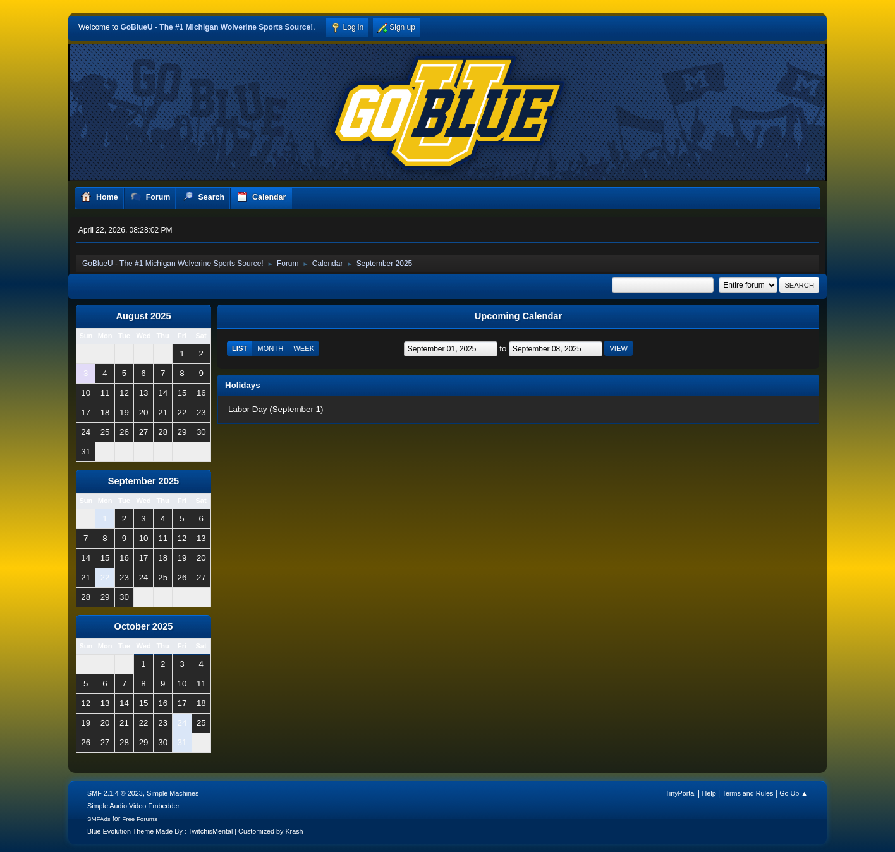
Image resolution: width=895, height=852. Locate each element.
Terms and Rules (748, 793)
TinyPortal (681, 793)
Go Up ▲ (793, 793)
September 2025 (143, 481)
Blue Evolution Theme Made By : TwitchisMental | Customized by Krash (195, 831)
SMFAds (99, 818)
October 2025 (143, 626)
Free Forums (139, 818)
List (239, 348)
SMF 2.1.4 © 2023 (115, 793)
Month (270, 348)
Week (303, 348)
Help (709, 793)
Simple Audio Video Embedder (133, 806)
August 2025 (143, 316)
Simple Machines (172, 793)
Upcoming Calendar (518, 316)
